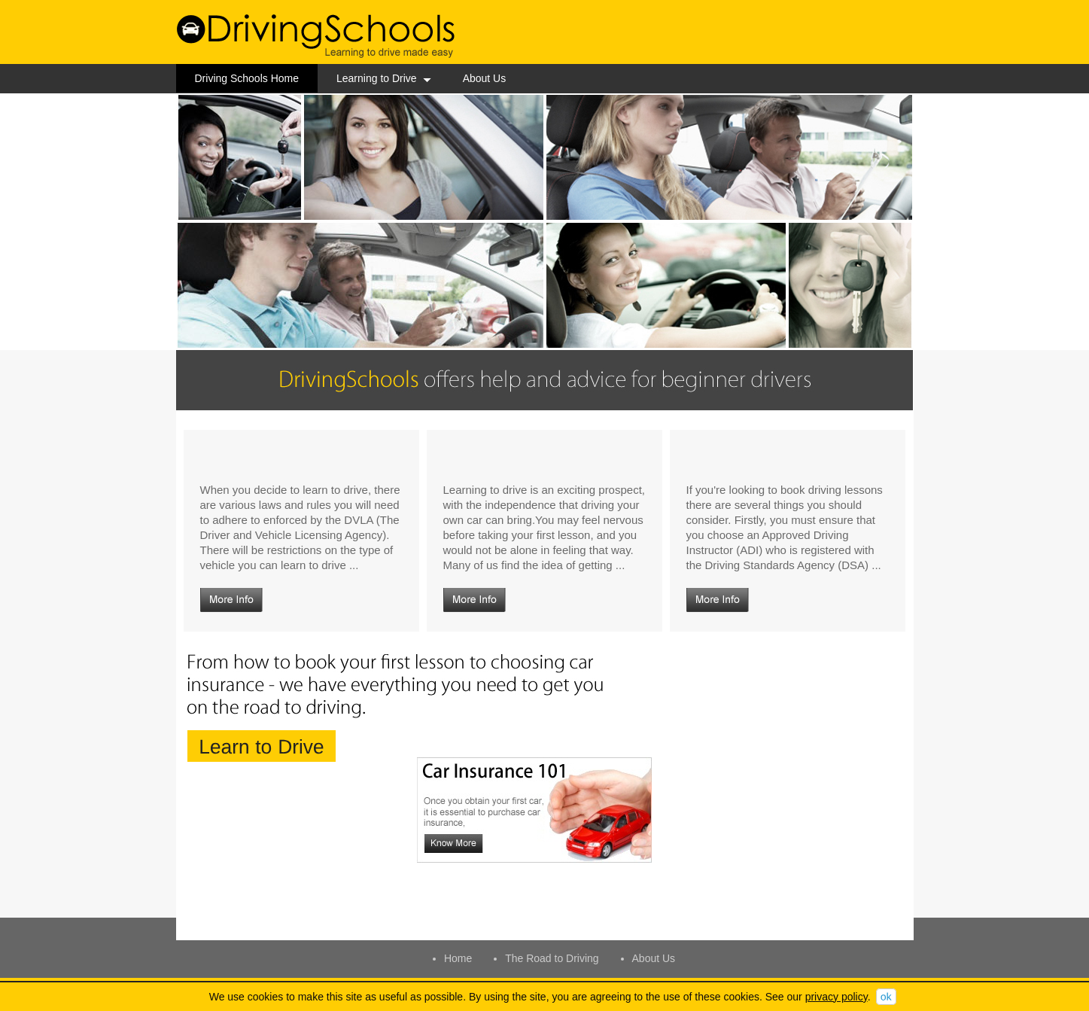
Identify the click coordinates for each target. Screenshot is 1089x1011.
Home (458, 958)
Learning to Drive (383, 78)
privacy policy (836, 997)
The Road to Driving (552, 958)
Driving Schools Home (247, 78)
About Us (484, 78)
